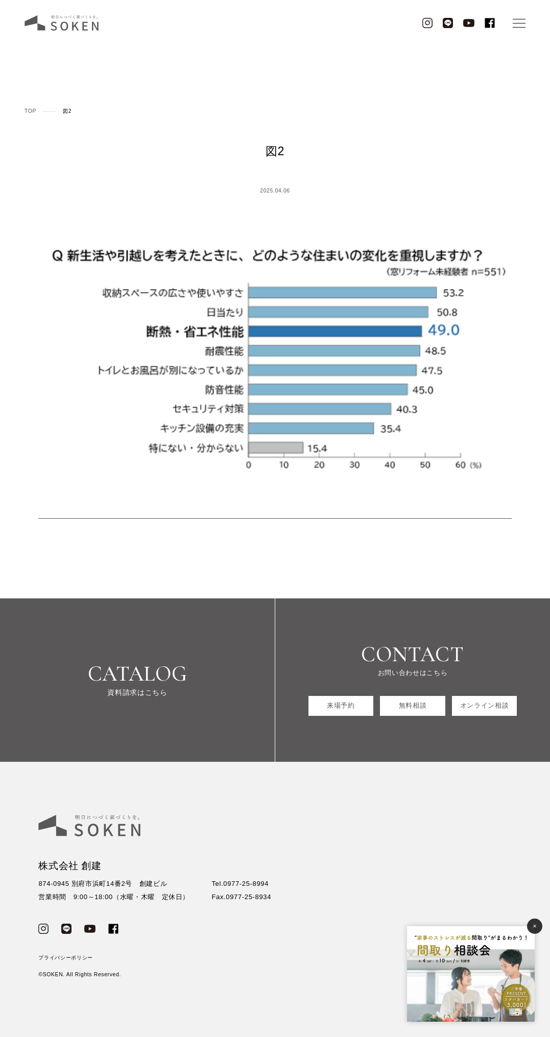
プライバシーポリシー (65, 957)
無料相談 (413, 705)
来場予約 (341, 705)
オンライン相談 (484, 705)
